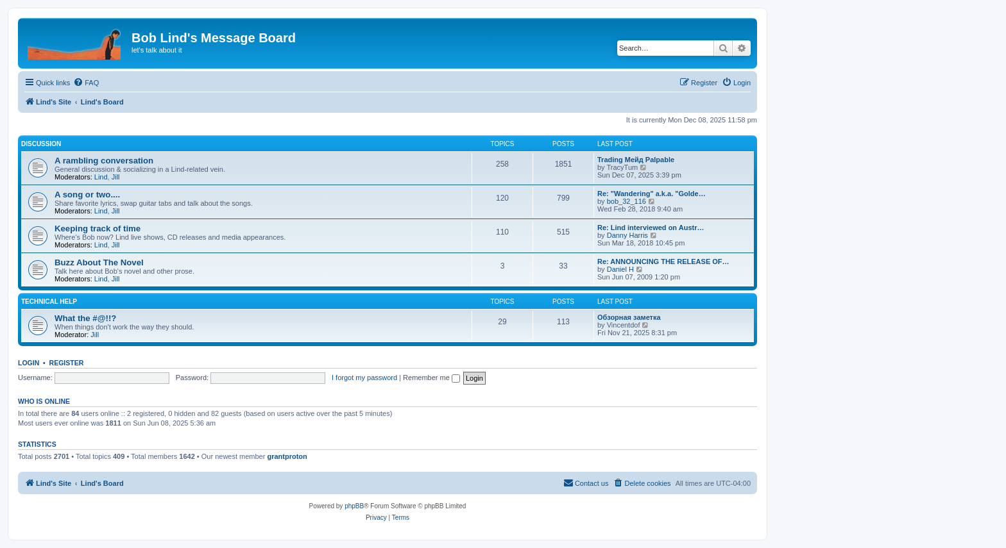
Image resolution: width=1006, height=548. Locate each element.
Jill (116, 177)
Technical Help (49, 301)
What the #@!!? (85, 318)
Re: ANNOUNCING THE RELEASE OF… (663, 261)
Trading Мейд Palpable (635, 159)
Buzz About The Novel (99, 262)
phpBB (354, 506)
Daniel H (620, 269)
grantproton (287, 456)
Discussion (41, 143)
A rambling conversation (104, 160)
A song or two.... (87, 194)
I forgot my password (364, 377)
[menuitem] (86, 82)
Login (28, 363)
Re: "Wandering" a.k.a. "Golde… (651, 193)
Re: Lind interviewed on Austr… (650, 227)
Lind (101, 177)
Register (66, 363)
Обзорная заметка (629, 317)
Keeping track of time (98, 228)
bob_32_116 (626, 201)
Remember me (431, 377)
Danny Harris (627, 235)
